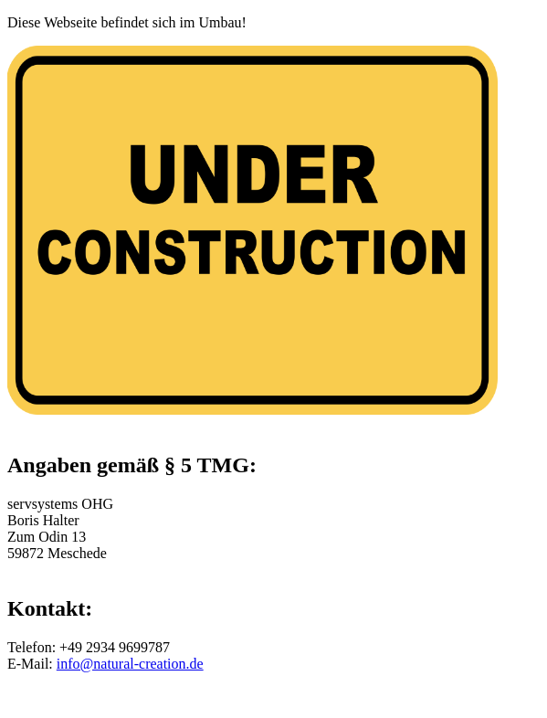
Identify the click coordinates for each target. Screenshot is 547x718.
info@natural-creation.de (130, 663)
